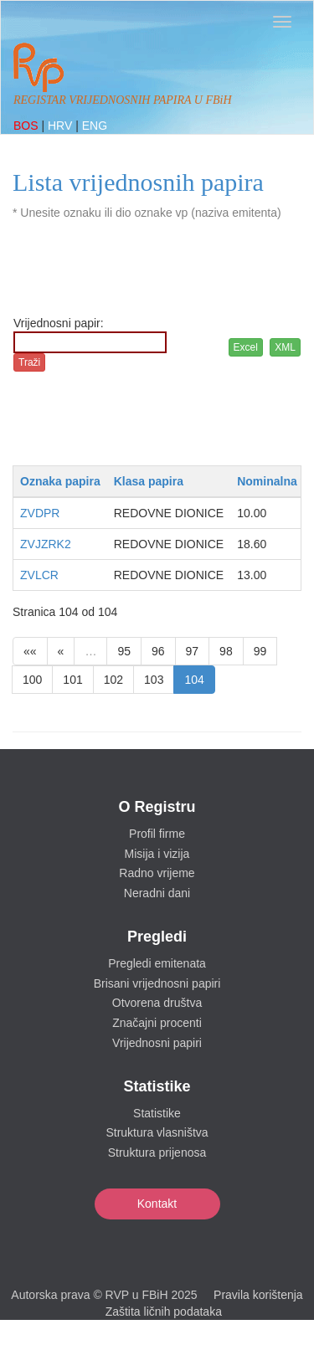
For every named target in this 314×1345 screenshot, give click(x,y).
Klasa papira (148, 481)
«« (30, 651)
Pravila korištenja (258, 1294)
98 (226, 651)
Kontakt (157, 1203)
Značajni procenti (157, 1022)
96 (158, 651)
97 (192, 651)
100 (32, 679)
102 (113, 679)
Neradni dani (157, 893)
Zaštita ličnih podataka (164, 1311)
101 (72, 679)
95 (124, 651)
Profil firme (157, 833)
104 (193, 679)
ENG (94, 125)
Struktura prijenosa (157, 1152)
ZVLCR (39, 575)
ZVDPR (39, 513)
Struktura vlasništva (157, 1132)
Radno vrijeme (156, 873)
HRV (61, 125)
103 (153, 679)
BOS (27, 125)
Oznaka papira (60, 481)
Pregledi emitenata (157, 963)
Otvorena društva (157, 1002)
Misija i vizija (157, 853)
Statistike (157, 1113)
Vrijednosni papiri (157, 1043)
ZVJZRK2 (45, 544)
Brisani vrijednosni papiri (157, 983)
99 (260, 651)
